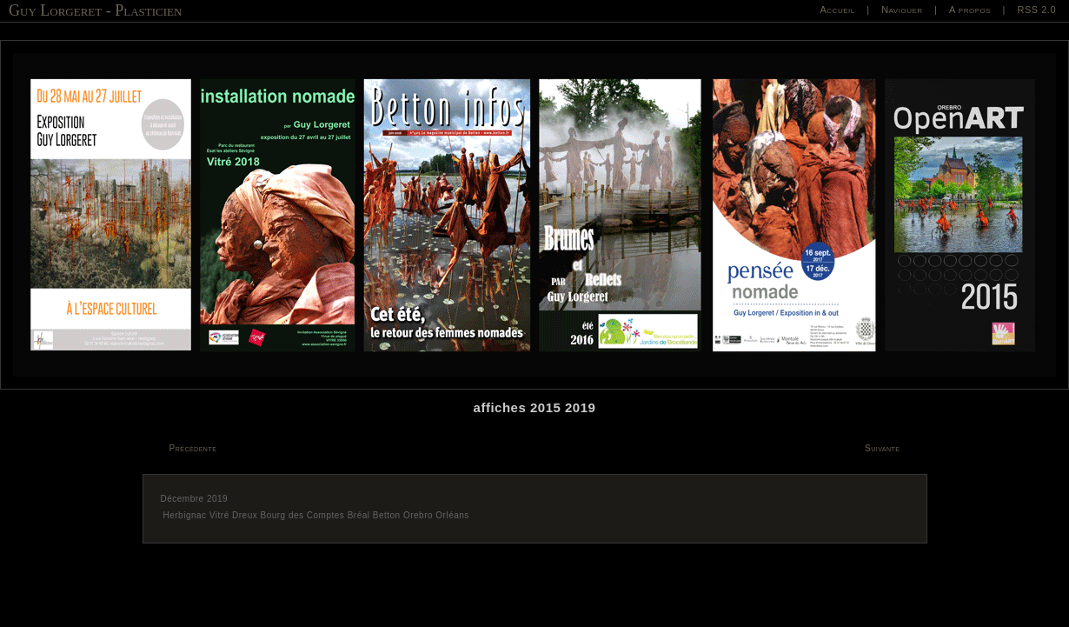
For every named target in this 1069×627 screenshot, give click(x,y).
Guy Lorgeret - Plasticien (95, 10)
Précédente (193, 448)
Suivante (882, 448)
